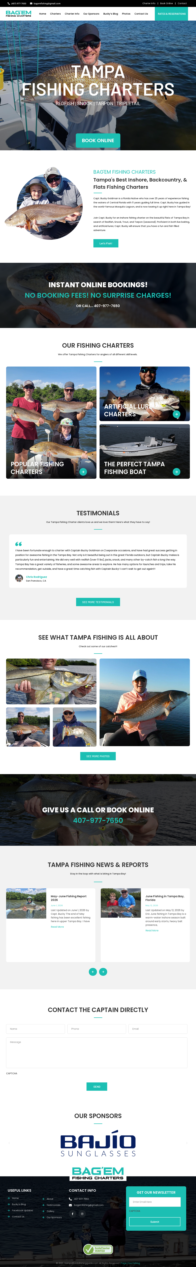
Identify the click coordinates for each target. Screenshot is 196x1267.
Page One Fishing (130, 1263)
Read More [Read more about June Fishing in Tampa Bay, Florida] (151, 930)
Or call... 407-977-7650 (98, 305)
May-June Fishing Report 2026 (69, 898)
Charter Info (72, 13)
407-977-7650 (98, 820)
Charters (55, 13)
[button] (9, 1143)
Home (42, 13)
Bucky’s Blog (110, 13)
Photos (126, 13)
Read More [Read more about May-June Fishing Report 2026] (57, 927)
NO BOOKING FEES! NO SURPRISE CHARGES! (98, 295)
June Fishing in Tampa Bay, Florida (164, 898)
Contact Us (141, 13)
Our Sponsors (91, 13)
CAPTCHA (11, 1073)
